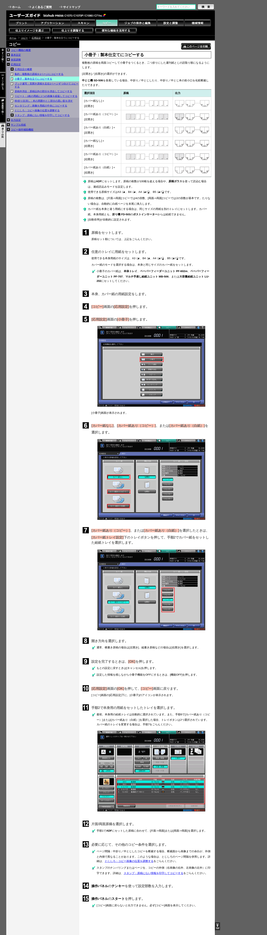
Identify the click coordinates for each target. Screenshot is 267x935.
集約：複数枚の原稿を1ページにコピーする (39, 74)
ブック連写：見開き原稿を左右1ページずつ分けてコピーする (46, 85)
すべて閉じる (2, 85)
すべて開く (2, 60)
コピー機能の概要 (21, 50)
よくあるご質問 (40, 7)
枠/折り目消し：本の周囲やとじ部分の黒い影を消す (44, 101)
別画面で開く (2, 110)
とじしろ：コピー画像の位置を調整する (37, 110)
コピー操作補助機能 (22, 129)
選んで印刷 (2, 135)
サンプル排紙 (18, 125)
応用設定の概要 (23, 69)
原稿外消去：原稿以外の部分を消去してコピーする (43, 91)
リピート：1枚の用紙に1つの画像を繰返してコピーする (46, 96)
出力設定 (16, 120)
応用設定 (36, 38)
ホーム (14, 7)
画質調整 (16, 59)
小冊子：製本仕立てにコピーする (33, 79)
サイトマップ (70, 7)
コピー (24, 38)
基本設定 (16, 55)
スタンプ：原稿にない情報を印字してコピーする (42, 115)
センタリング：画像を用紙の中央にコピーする (41, 105)
